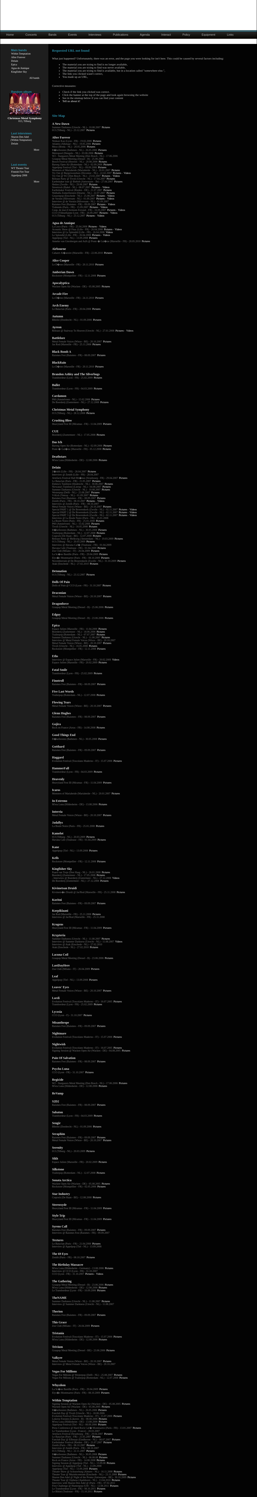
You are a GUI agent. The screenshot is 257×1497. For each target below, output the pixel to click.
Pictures (106, 127)
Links (230, 34)
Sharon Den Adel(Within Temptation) (21, 138)
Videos (127, 173)
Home (10, 34)
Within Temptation (21, 53)
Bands (52, 34)
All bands (34, 77)
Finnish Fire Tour (20, 171)
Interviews (94, 34)
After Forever (18, 57)
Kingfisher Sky (19, 71)
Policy (186, 34)
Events (72, 34)
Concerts (31, 34)
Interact (166, 34)
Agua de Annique (20, 68)
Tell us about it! (71, 101)
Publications (120, 34)
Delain (14, 60)
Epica (14, 64)
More (36, 149)
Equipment (208, 34)
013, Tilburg (24, 121)
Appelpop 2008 (19, 175)
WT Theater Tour (20, 168)
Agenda (145, 34)
